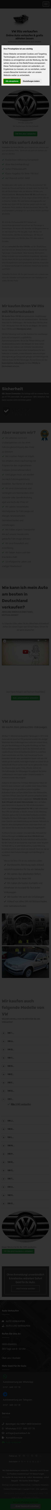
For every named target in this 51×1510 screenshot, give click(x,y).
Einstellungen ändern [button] (31, 81)
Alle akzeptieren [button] (12, 81)
